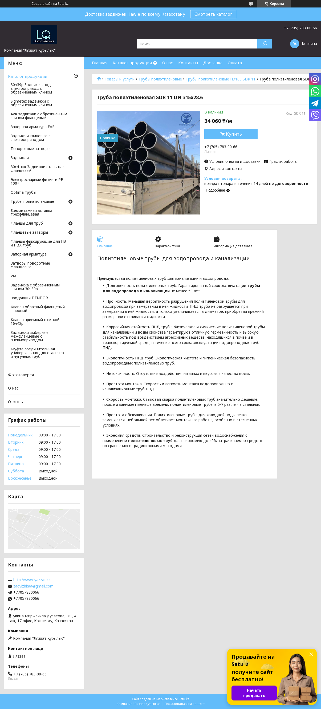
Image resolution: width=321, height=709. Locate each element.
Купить (234, 134)
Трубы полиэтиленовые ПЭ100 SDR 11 (220, 79)
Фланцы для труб (27, 223)
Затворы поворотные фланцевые (30, 265)
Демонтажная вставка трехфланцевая (31, 213)
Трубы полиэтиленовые (160, 79)
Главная (99, 62)
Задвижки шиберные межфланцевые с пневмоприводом (29, 336)
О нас (167, 62)
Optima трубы (23, 193)
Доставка (212, 62)
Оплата (235, 62)
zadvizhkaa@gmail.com (33, 586)
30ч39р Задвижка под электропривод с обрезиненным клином (31, 89)
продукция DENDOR (29, 298)
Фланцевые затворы (29, 232)
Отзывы (15, 401)
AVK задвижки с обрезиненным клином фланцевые (39, 116)
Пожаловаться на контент (185, 704)
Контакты (188, 62)
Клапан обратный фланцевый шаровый (38, 309)
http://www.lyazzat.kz (31, 579)
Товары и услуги (120, 79)
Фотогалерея (21, 374)
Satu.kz (183, 699)
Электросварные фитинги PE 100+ (37, 182)
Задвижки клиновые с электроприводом (30, 138)
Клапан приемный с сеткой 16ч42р (35, 322)
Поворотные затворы (30, 149)
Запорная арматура (29, 254)
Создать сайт (41, 4)
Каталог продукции (132, 62)
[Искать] (264, 43)
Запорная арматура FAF (32, 127)
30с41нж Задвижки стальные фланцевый (37, 169)
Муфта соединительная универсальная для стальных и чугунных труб (37, 353)
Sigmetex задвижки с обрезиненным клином (31, 103)
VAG (14, 276)
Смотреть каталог (213, 14)
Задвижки (20, 158)
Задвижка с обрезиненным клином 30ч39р (35, 287)
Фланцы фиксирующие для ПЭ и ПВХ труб (38, 244)
